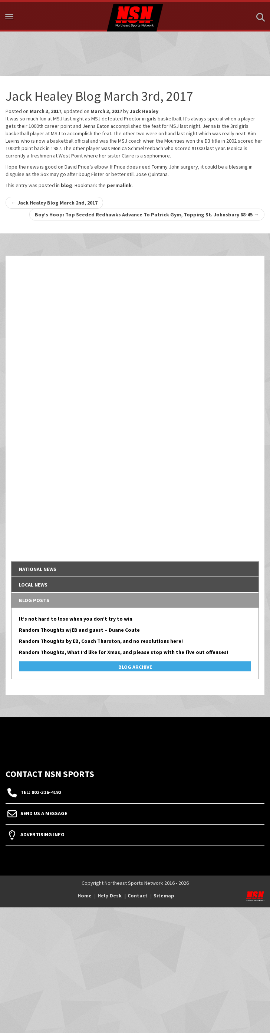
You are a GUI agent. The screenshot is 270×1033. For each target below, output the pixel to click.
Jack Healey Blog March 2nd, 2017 (54, 202)
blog (66, 185)
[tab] (135, 569)
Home (85, 895)
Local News (33, 584)
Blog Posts (34, 600)
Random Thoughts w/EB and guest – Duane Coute (79, 630)
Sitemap (164, 895)
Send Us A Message (43, 813)
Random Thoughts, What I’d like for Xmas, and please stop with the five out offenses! (123, 652)
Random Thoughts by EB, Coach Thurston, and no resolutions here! (101, 641)
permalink (119, 185)
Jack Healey (144, 111)
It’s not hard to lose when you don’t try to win (75, 618)
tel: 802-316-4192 (40, 792)
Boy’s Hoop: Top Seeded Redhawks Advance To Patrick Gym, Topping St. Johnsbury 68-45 (147, 214)
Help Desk (110, 895)
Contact (138, 895)
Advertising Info (42, 834)
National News (37, 569)
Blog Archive (135, 667)
